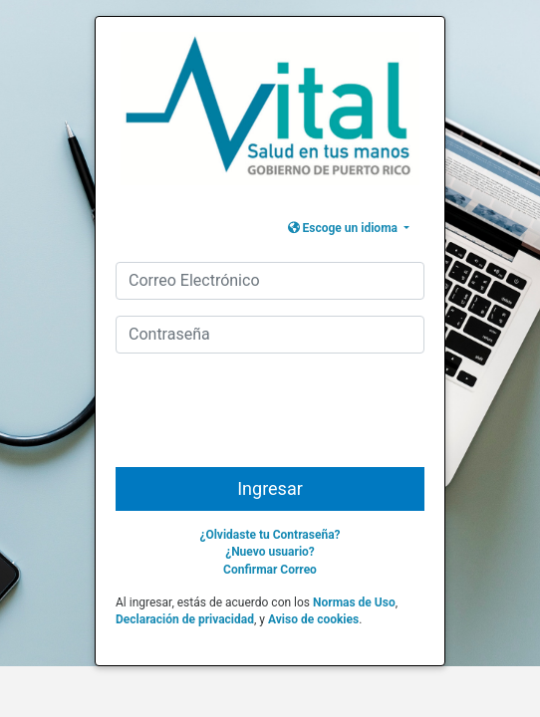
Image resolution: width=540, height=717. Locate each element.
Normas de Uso (354, 602)
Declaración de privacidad (185, 619)
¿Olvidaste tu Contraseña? (269, 535)
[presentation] (272, 418)
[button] (348, 228)
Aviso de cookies (313, 619)
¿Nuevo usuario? (270, 552)
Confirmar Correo (270, 570)
